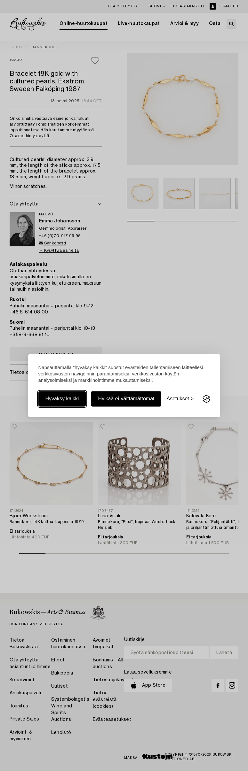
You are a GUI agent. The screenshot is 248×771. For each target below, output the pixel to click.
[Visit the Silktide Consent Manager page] (206, 399)
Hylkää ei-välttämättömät (126, 399)
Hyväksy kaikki (62, 399)
